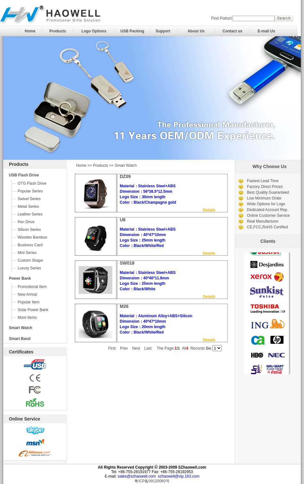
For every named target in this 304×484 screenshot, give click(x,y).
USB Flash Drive (24, 175)
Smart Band (19, 338)
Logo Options (93, 31)
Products (57, 31)
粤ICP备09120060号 (151, 481)
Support (163, 31)
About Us (196, 31)
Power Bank (20, 278)
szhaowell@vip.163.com (178, 476)
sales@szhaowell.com (137, 476)
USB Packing (132, 31)
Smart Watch (20, 328)
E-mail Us (266, 31)
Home (30, 31)
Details (209, 210)
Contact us (232, 31)
